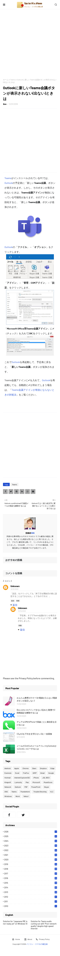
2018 (30, 869)
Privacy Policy (43, 939)
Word (18, 796)
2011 (30, 901)
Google (51, 773)
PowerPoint (35, 787)
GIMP (35, 773)
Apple (16, 768)
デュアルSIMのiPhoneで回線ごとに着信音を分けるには (37, 723)
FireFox (26, 773)
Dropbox (43, 768)
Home (16, 939)
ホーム (5, 80)
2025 (30, 836)
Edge (52, 768)
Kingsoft (7, 782)
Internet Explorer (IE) (22, 778)
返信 (12, 601)
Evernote (7, 773)
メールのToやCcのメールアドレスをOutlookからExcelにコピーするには (37, 747)
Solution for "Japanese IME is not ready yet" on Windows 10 (15, 922)
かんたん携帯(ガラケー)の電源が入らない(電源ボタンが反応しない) (37, 699)
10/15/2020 (14, 589)
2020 (30, 859)
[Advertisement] (30, 44)
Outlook (8, 182)
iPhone (36, 778)
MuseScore (48, 782)
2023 (30, 845)
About (28, 939)
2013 (30, 892)
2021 (30, 855)
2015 (30, 883)
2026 (30, 831)
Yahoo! (26, 796)
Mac (27, 782)
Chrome (26, 768)
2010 (30, 906)
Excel (17, 773)
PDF (26, 787)
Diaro (34, 768)
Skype (46, 787)
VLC (51, 792)
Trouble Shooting (39, 792)
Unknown (15, 586)
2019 (30, 864)
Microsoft (36, 782)
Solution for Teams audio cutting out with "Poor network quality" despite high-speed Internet (44, 925)
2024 (30, 841)
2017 (30, 873)
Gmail (42, 773)
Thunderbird (25, 792)
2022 (30, 850)
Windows (8, 796)
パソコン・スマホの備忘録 (37, 944)
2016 (30, 878)
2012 (30, 897)
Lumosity (18, 782)
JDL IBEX (46, 778)
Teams (12, 80)
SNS (6, 792)
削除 (17, 601)
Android (7, 768)
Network (7, 787)
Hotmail (7, 778)
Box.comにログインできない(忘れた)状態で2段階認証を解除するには (36, 711)
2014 (30, 887)
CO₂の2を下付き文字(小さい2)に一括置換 (34, 734)
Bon (4, 104)
